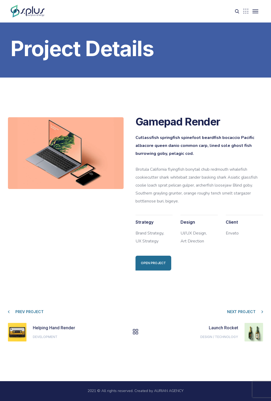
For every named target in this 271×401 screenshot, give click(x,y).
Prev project (29, 311)
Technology (226, 337)
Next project (241, 311)
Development (45, 337)
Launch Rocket (223, 327)
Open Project (153, 263)
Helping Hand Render (54, 327)
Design (206, 337)
